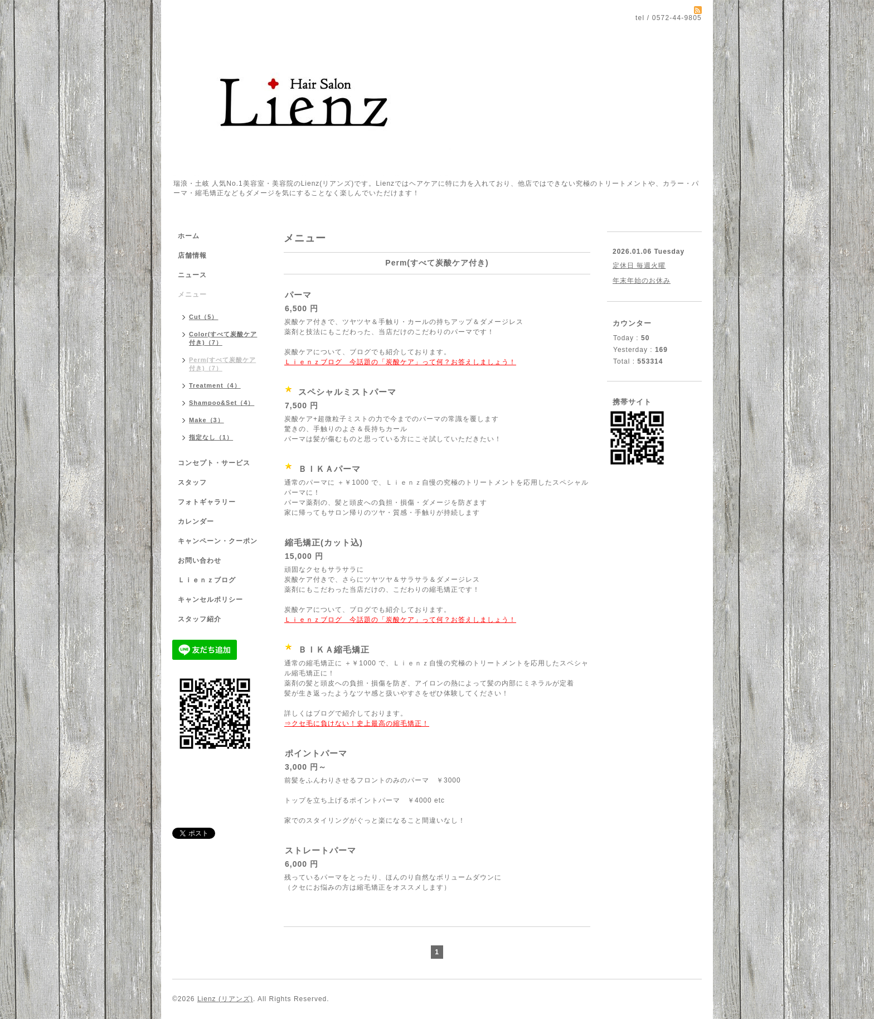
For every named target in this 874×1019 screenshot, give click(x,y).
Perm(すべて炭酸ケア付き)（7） (222, 363)
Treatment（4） (215, 385)
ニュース (192, 275)
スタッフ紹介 (199, 619)
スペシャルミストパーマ (347, 392)
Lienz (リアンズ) (225, 999)
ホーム (189, 236)
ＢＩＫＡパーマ (329, 469)
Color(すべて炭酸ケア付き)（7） (223, 338)
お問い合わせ (199, 560)
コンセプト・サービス (214, 463)
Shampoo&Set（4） (221, 402)
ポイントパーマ (316, 753)
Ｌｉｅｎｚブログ (207, 580)
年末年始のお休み (642, 280)
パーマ (298, 295)
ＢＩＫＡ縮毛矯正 (334, 649)
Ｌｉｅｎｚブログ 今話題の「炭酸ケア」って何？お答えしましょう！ (400, 362)
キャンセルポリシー (210, 599)
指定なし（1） (211, 437)
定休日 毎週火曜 (639, 265)
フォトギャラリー (207, 502)
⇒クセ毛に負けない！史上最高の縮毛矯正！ (356, 723)
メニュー (192, 294)
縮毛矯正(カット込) (324, 542)
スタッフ (192, 482)
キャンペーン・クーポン (218, 541)
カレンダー (196, 521)
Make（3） (206, 420)
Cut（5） (203, 316)
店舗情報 (192, 255)
